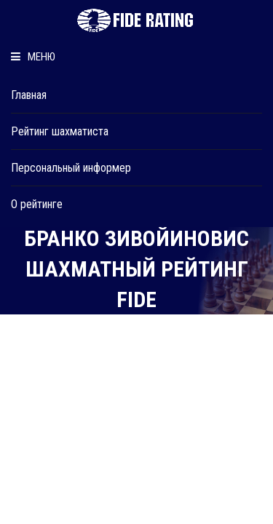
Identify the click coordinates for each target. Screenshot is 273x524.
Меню (33, 56)
